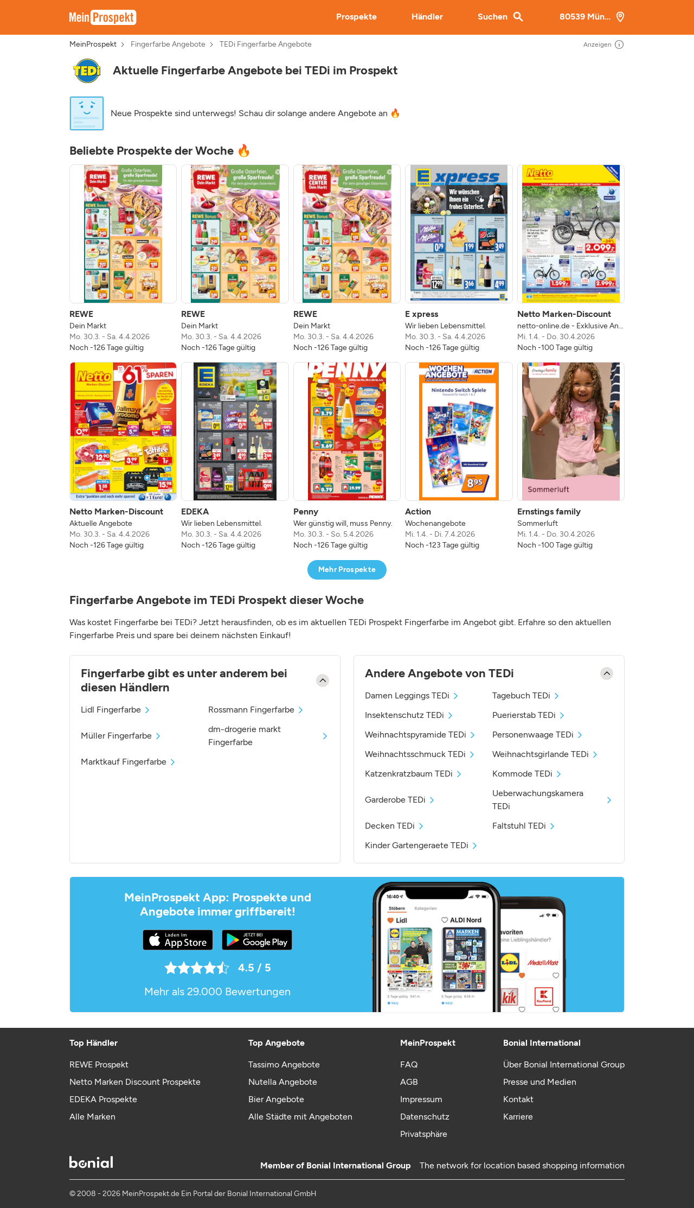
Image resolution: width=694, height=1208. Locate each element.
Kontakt (518, 1099)
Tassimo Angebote (284, 1064)
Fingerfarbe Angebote (168, 44)
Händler (427, 16)
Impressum (421, 1099)
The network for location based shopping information (522, 1165)
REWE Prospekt (98, 1064)
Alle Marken (92, 1116)
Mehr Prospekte (347, 569)
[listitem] (123, 258)
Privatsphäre (423, 1134)
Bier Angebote (276, 1099)
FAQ (408, 1064)
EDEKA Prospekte (103, 1099)
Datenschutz (424, 1116)
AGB (409, 1082)
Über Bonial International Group (564, 1064)
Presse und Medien (539, 1082)
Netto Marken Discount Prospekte (135, 1082)
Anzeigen (604, 44)
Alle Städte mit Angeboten (300, 1116)
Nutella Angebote (282, 1082)
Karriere (518, 1116)
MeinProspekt (93, 44)
